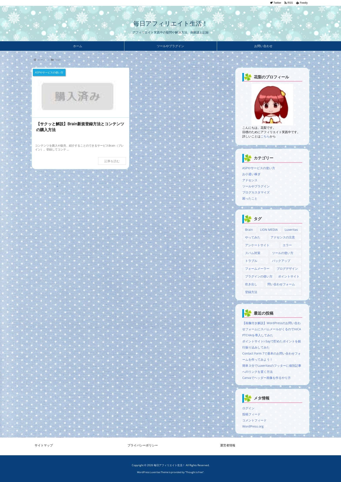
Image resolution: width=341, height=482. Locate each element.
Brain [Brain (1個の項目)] (249, 230)
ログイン (248, 408)
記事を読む (112, 161)
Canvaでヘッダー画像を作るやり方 (266, 378)
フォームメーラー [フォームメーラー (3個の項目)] (257, 268)
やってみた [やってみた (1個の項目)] (252, 237)
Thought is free (194, 472)
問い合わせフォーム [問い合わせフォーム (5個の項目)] (281, 284)
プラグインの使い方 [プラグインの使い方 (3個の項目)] (258, 276)
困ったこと (249, 198)
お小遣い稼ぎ (251, 174)
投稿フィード (251, 414)
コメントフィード (254, 420)
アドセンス (249, 180)
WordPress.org (253, 426)
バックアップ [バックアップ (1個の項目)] (281, 261)
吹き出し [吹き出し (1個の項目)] (251, 284)
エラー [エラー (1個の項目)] (287, 245)
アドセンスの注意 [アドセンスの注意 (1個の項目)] (283, 237)
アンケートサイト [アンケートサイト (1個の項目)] (257, 245)
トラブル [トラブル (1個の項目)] (251, 261)
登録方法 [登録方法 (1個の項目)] (251, 292)
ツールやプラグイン (256, 186)
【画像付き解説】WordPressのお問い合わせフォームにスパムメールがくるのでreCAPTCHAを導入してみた (271, 329)
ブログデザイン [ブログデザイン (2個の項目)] (287, 268)
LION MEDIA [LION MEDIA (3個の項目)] (269, 230)
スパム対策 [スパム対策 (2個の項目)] (252, 253)
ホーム (41, 60)
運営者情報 (227, 445)
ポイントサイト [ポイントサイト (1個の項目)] (288, 276)
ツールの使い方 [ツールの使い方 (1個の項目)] (282, 253)
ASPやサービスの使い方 (258, 168)
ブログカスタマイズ (256, 192)
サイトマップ (44, 445)
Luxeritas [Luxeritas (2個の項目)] (291, 230)
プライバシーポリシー (142, 445)
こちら (265, 136)
